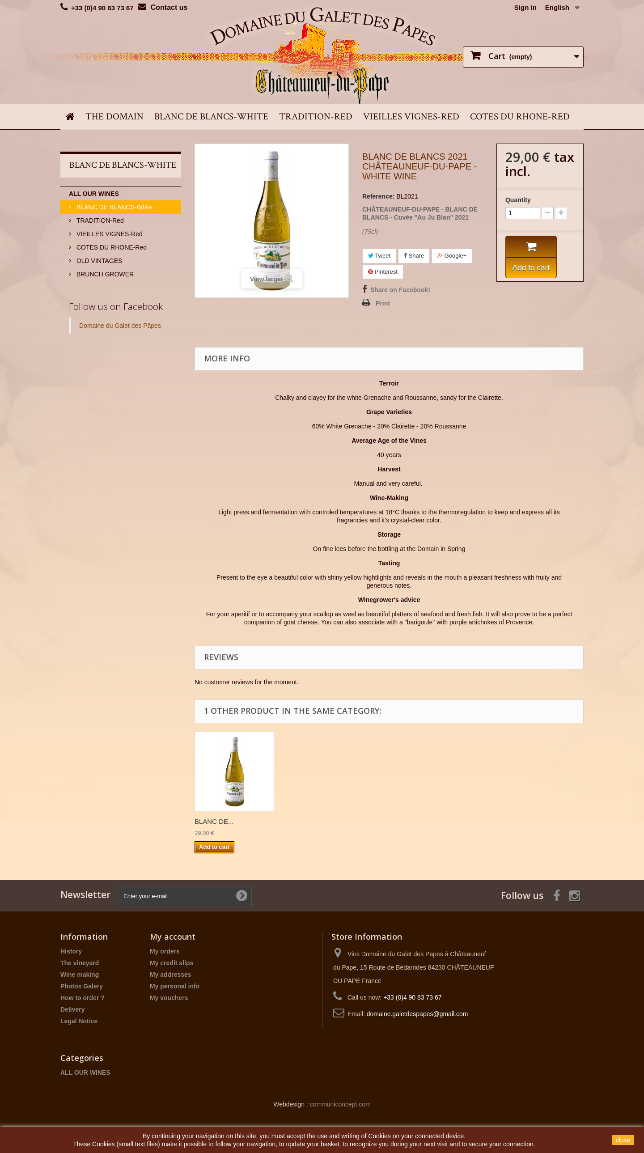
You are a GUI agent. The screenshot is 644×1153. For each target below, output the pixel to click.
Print (383, 303)
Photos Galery (81, 986)
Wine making (79, 974)
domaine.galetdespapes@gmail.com (417, 1013)
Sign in (525, 7)
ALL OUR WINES (94, 193)
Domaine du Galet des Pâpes (120, 325)
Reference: (378, 196)
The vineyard (79, 962)
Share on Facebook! (400, 289)
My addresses (170, 974)
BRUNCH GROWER (104, 274)
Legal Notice (78, 1021)
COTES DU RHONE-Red (520, 116)
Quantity (518, 199)
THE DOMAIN (114, 116)
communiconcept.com (340, 1104)
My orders (165, 951)
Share (414, 255)
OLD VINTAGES (98, 260)
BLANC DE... (214, 821)
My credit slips (171, 962)
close (623, 1140)
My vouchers (169, 997)
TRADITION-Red (315, 116)
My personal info (174, 986)
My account (172, 936)
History (71, 951)
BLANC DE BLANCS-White (211, 116)
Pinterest (383, 271)
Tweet (379, 255)
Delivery (72, 1009)
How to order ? (82, 997)
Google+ (451, 255)
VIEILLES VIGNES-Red (411, 116)
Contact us (169, 7)
